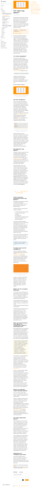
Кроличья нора (3, 37)
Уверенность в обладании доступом (35, 13)
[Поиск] (6, 4)
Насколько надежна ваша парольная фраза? (6, 19)
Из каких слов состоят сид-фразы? (35, 6)
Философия (3, 32)
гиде (26, 353)
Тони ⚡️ (20, 31)
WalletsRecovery (16, 368)
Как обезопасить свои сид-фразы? (6, 17)
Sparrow (18, 114)
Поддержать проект (17, 33)
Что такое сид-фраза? (5, 15)
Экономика (3, 10)
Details (14, 466)
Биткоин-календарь (3, 42)
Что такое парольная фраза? (34, 12)
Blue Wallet (24, 114)
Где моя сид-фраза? (33, 2)
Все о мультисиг (4, 20)
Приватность (3, 28)
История (3, 31)
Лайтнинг (3, 35)
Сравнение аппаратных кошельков (5, 22)
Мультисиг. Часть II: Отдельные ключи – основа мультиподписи (6, 25)
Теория (2, 9)
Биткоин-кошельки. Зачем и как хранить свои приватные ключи (6, 13)
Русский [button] (2, 5)
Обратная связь (3, 45)
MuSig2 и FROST (4, 27)
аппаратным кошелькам (17, 158)
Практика (2, 36)
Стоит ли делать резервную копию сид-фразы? (36, 5)
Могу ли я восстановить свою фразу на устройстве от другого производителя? (36, 9)
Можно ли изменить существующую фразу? (35, 11)
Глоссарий (2, 41)
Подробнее (25, 467)
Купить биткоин (3, 46)
